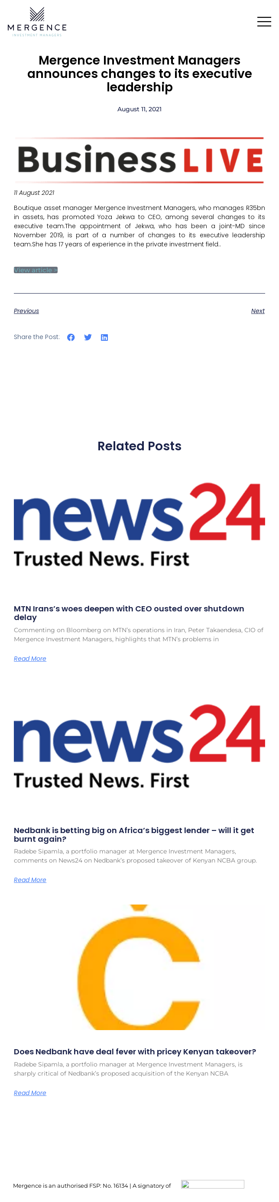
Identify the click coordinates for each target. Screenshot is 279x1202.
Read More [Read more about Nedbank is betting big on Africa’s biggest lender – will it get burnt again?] (30, 880)
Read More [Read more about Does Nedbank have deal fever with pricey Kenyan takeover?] (30, 1093)
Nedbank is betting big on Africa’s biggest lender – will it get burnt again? (134, 834)
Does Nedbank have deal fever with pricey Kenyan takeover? (135, 1051)
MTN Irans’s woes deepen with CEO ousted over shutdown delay (129, 613)
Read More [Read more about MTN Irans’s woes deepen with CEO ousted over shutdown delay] (30, 659)
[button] (71, 338)
